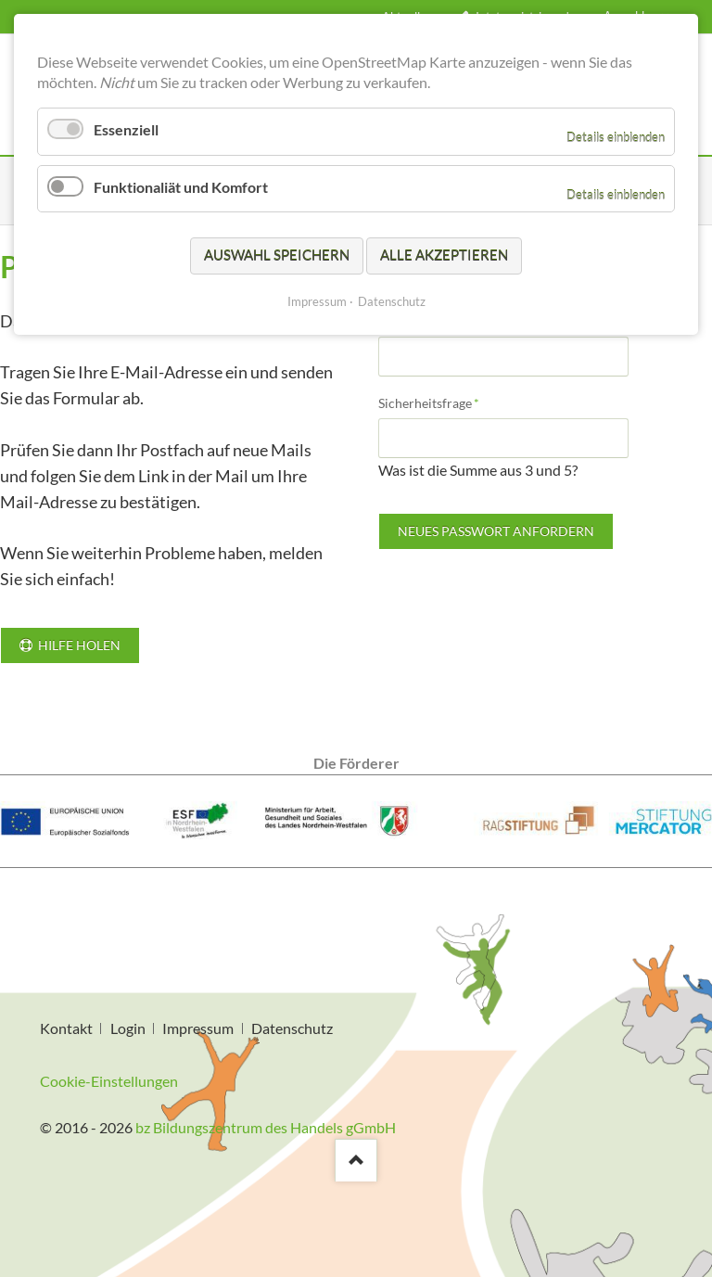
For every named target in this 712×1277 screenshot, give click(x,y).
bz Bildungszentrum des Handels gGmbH (265, 1127)
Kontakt (66, 1028)
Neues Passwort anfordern (496, 531)
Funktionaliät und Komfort (181, 187)
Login (128, 1028)
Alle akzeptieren (444, 255)
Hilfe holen (78, 645)
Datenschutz (292, 1028)
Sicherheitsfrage (428, 402)
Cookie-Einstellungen (109, 1081)
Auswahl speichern (277, 255)
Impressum (198, 1028)
